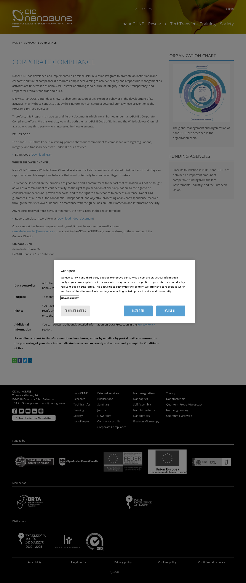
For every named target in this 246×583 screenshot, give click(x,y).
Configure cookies (75, 311)
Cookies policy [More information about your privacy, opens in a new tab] (69, 298)
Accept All (138, 311)
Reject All (171, 311)
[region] (124, 291)
